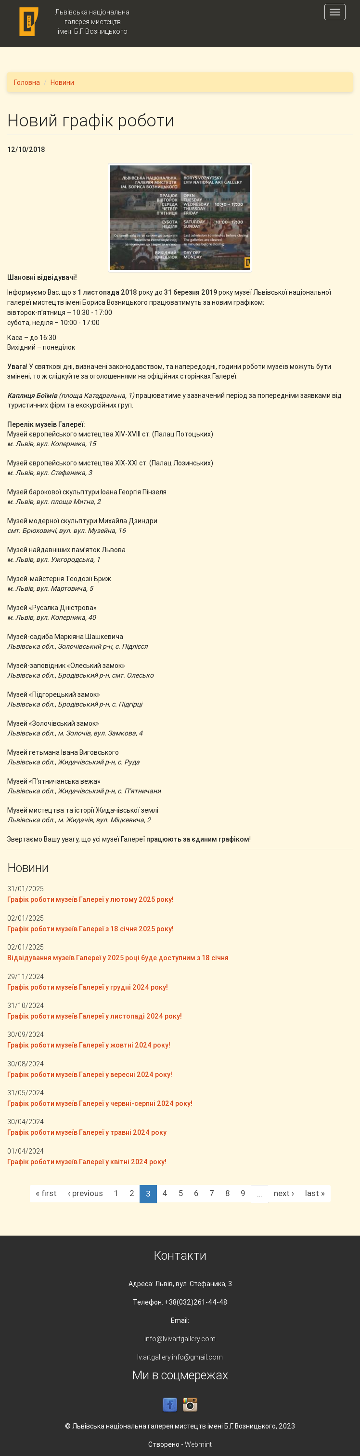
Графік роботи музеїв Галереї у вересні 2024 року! (89, 1074)
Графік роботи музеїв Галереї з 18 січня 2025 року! (90, 929)
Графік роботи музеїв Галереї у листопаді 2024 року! (94, 1016)
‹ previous (85, 1193)
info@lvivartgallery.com (180, 1338)
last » (315, 1193)
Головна (27, 82)
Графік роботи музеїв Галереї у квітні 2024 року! (87, 1161)
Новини (62, 82)
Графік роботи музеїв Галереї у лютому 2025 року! (90, 899)
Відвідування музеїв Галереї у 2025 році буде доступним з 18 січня (118, 957)
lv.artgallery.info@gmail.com (180, 1357)
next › (284, 1193)
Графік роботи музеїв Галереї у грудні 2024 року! (87, 987)
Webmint (198, 1444)
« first (46, 1193)
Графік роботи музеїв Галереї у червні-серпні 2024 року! (100, 1103)
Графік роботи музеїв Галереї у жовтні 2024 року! (88, 1045)
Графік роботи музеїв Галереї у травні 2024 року (87, 1132)
